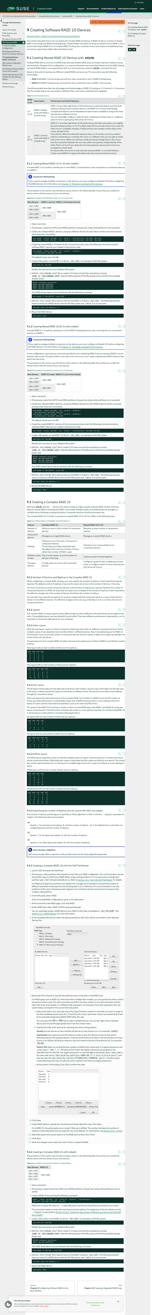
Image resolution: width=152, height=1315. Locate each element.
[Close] (118, 1301)
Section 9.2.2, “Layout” (112, 1131)
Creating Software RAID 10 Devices (87, 16)
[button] (8, 1304)
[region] (66, 1304)
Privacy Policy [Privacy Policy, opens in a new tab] (44, 1306)
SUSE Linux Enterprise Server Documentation (20, 16)
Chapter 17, (82, 184)
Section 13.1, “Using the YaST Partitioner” (95, 880)
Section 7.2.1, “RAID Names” (44, 913)
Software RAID (67, 16)
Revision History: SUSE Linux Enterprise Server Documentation (53, 36)
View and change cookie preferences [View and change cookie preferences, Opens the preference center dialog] (95, 1304)
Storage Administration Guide (49, 16)
